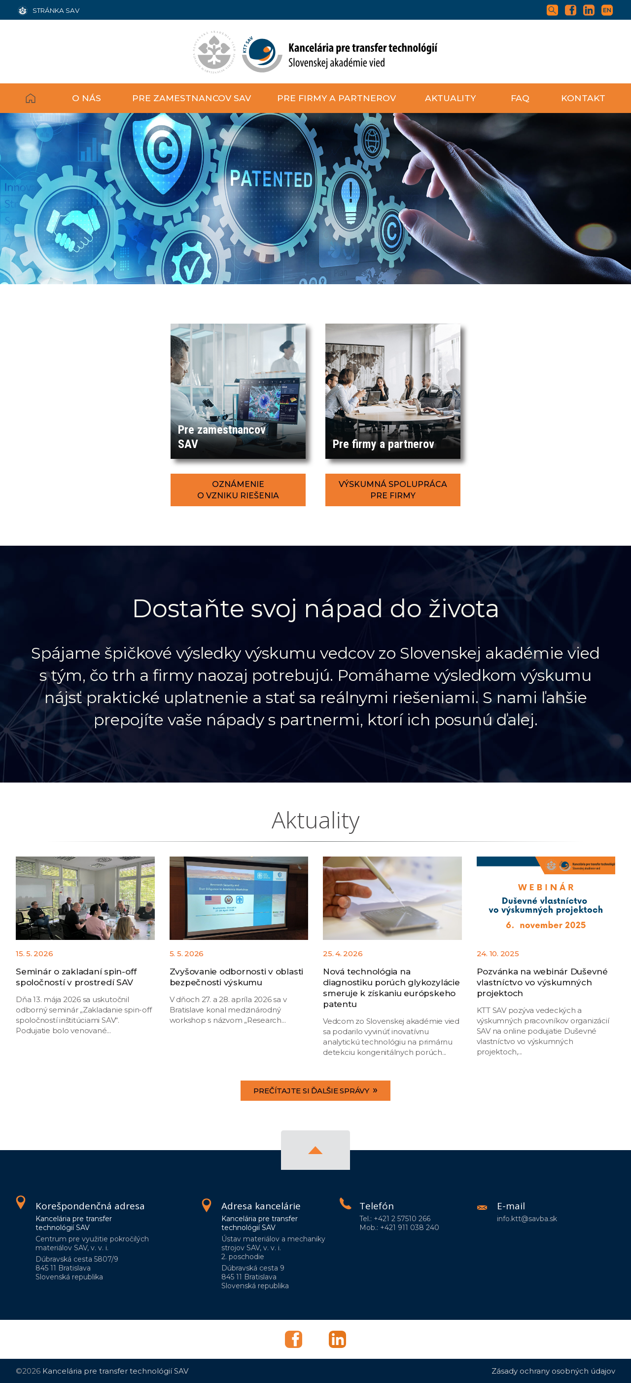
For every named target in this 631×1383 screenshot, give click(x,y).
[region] (315, 198)
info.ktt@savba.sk (527, 1218)
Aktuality (450, 98)
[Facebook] (573, 9)
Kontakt (583, 98)
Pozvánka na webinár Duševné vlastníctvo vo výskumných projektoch (542, 982)
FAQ (520, 98)
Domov (40, 98)
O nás (86, 98)
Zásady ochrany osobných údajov (553, 1371)
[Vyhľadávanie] (554, 9)
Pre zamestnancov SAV (191, 98)
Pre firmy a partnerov (336, 98)
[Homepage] (315, 52)
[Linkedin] (591, 9)
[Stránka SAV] (48, 10)
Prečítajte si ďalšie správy (315, 1090)
